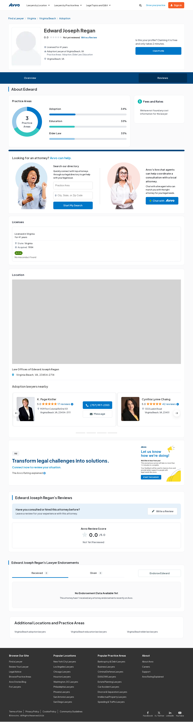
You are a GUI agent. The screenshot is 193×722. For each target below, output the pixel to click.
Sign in (176, 5)
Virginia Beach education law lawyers (89, 632)
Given (96, 573)
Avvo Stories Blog (17, 682)
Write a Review (90, 37)
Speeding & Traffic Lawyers (111, 702)
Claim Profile (158, 51)
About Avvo (147, 662)
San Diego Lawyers (62, 702)
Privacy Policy (32, 712)
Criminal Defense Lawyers (110, 672)
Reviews (163, 78)
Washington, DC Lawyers (65, 682)
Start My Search (72, 205)
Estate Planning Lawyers (110, 682)
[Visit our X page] (159, 713)
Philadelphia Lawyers (63, 687)
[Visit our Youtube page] (179, 713)
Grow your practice (155, 5)
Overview (30, 78)
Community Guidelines (71, 712)
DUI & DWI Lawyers (107, 677)
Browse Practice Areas (20, 677)
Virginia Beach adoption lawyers (30, 632)
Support (146, 672)
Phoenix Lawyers (61, 692)
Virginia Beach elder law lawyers (142, 632)
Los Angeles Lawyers (63, 667)
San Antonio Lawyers (63, 697)
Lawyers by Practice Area (68, 5)
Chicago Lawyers (62, 672)
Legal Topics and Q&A (98, 5)
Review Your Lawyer (19, 667)
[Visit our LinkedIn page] (170, 713)
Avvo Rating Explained (153, 677)
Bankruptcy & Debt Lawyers (111, 662)
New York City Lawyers (64, 662)
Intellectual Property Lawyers (112, 697)
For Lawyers (15, 687)
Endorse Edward (160, 573)
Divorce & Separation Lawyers (112, 692)
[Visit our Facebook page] (148, 713)
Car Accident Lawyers (108, 687)
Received (40, 573)
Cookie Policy (49, 712)
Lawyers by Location (38, 5)
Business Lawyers (106, 667)
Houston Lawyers (62, 677)
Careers (146, 667)
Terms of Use (15, 712)
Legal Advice (15, 672)
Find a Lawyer (15, 662)
